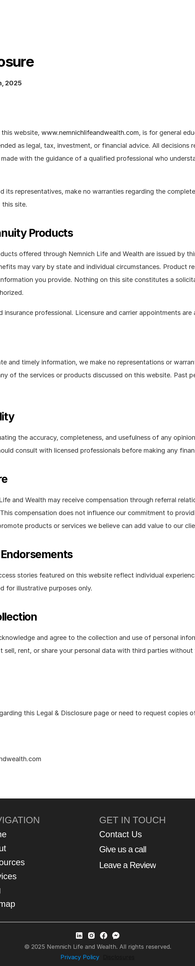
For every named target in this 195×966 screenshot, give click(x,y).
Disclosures (119, 957)
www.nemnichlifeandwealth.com (90, 132)
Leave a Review (127, 865)
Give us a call (122, 849)
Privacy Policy (79, 957)
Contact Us (120, 834)
